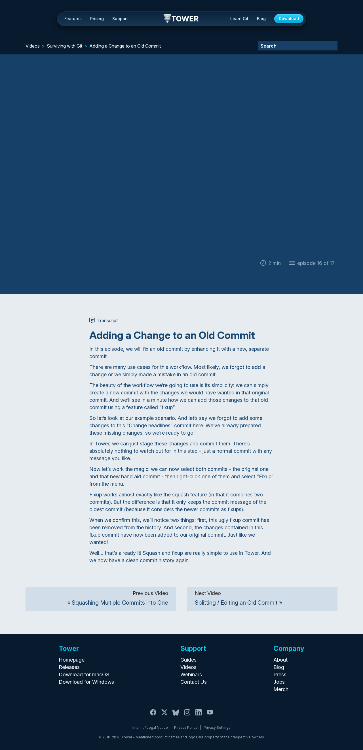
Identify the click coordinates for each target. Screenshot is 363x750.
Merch (280, 689)
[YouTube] (209, 715)
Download (289, 18)
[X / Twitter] (164, 715)
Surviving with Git (64, 46)
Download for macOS (84, 674)
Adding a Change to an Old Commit (125, 46)
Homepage (72, 660)
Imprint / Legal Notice (150, 727)
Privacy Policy (185, 727)
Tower (181, 19)
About (280, 660)
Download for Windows (86, 682)
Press (279, 674)
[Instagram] (187, 715)
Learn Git (239, 18)
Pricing (97, 18)
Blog (261, 18)
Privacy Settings (217, 727)
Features (73, 18)
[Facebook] (153, 715)
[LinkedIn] (198, 715)
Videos (33, 46)
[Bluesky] (175, 715)
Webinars (191, 674)
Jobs (279, 682)
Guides (188, 660)
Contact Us (193, 682)
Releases (69, 667)
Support (120, 18)
